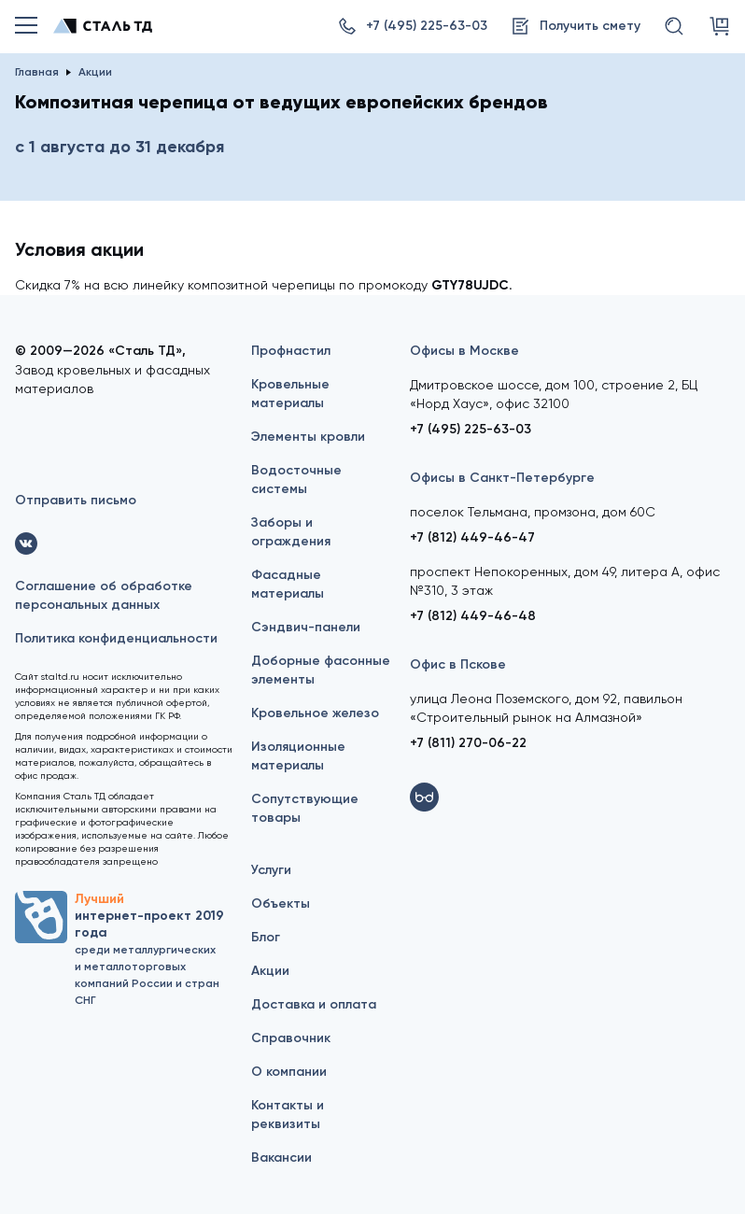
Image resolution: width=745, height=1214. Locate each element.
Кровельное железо (315, 713)
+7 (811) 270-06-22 (468, 743)
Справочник (290, 1038)
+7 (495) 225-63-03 (470, 429)
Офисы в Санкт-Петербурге (502, 478)
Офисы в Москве (464, 351)
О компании (289, 1072)
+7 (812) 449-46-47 (472, 537)
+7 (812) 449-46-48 (473, 616)
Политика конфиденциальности (116, 638)
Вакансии (281, 1157)
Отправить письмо (75, 500)
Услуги (271, 870)
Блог (265, 937)
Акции (270, 971)
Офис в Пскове (458, 664)
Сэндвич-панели (305, 627)
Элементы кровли (308, 437)
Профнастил (290, 351)
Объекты (280, 903)
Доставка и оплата (313, 1004)
